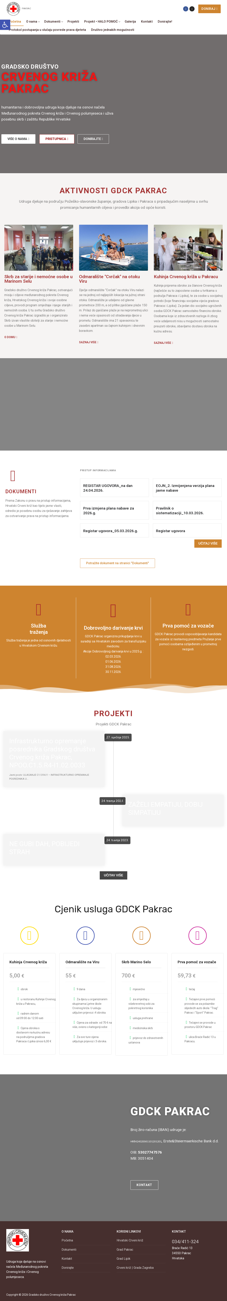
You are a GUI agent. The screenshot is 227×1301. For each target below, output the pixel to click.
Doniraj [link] (209, 9)
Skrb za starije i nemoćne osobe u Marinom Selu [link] (38, 279)
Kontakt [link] (67, 1258)
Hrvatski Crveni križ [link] (130, 1239)
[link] (5, 25)
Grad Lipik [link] (123, 1258)
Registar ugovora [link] (170, 531)
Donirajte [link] (68, 1267)
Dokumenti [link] (69, 1248)
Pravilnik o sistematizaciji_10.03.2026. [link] (180, 510)
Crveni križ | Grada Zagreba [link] (135, 1267)
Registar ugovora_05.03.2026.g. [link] (110, 531)
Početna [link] (67, 1239)
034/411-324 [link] (185, 1241)
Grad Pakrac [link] (125, 1248)
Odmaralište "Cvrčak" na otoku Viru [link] (109, 279)
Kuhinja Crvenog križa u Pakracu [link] (186, 276)
